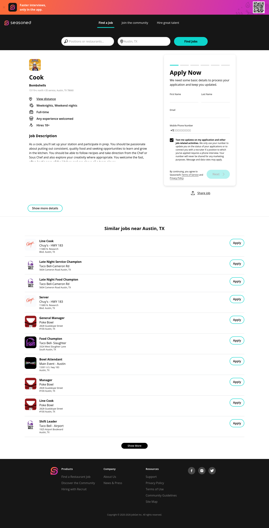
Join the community (135, 23)
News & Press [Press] (113, 483)
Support (151, 477)
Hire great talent (168, 23)
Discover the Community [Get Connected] (78, 483)
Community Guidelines (161, 495)
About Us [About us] (110, 477)
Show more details (45, 208)
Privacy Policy (177, 178)
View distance (46, 99)
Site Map (152, 502)
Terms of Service (190, 174)
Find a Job (106, 23)
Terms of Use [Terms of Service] (155, 489)
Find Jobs (190, 41)
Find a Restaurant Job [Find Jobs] (76, 477)
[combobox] (87, 41)
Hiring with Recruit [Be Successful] (74, 489)
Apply (237, 243)
